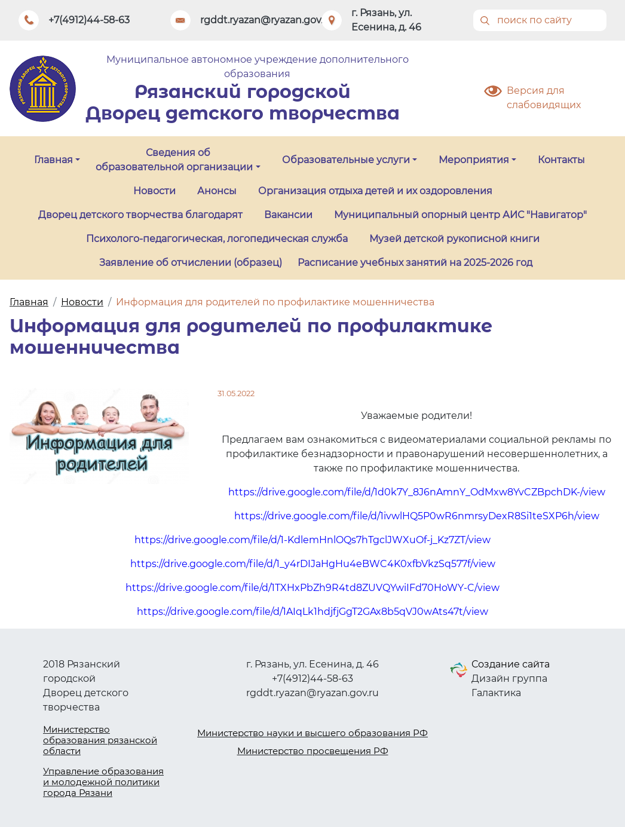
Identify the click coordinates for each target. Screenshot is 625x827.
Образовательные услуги (346, 160)
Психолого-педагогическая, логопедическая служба (217, 238)
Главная (53, 160)
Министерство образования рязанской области (100, 740)
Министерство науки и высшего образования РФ (312, 733)
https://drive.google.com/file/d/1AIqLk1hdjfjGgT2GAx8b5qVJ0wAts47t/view (312, 611)
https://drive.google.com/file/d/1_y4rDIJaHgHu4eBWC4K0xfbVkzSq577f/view (312, 563)
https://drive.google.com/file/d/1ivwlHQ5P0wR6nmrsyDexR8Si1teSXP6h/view (416, 516)
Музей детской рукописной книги (454, 238)
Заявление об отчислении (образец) (190, 262)
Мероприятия (474, 160)
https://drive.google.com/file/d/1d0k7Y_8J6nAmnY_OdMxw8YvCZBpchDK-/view (416, 492)
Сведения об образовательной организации (174, 160)
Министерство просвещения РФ (312, 750)
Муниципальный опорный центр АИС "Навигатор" (460, 214)
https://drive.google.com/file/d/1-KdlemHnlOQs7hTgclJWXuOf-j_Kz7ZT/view (312, 540)
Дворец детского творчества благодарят (140, 214)
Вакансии (288, 214)
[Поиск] (540, 20)
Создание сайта (510, 664)
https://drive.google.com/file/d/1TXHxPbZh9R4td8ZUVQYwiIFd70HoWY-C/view (312, 587)
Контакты (561, 160)
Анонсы (217, 191)
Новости (154, 191)
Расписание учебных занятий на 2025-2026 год (415, 262)
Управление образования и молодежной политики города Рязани (103, 781)
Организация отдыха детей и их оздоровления (375, 191)
